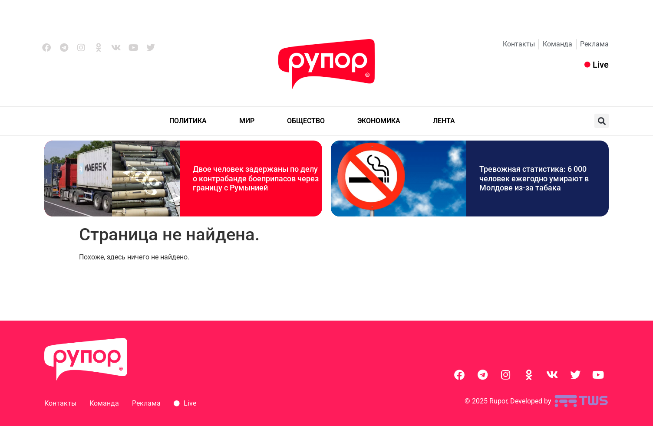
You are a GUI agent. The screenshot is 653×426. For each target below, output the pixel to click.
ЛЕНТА (444, 121)
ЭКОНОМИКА (378, 121)
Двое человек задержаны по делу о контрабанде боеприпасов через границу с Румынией (256, 178)
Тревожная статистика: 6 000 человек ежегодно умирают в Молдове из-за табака (534, 178)
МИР (246, 121)
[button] (601, 121)
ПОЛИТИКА (188, 121)
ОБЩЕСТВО (306, 121)
